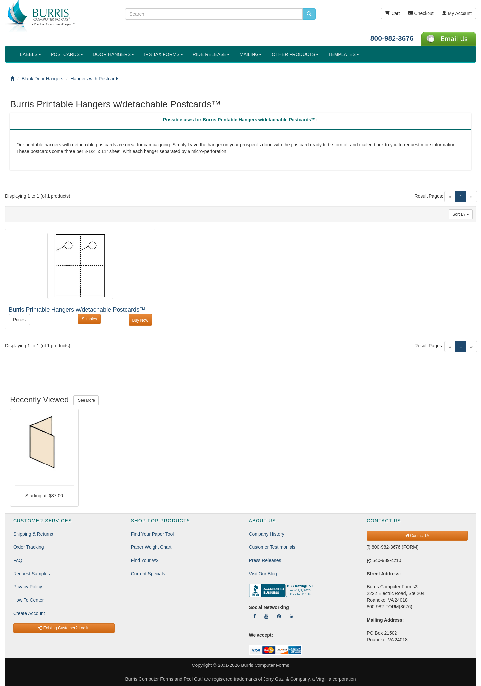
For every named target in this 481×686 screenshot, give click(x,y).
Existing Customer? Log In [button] (63, 628)
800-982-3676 (392, 38)
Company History (266, 534)
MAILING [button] (251, 54)
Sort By (460, 214)
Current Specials (148, 573)
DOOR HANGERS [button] (113, 54)
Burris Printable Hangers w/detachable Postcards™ (77, 309)
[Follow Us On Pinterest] (279, 616)
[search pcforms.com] (309, 14)
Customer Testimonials (272, 547)
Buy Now (140, 320)
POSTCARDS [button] (67, 54)
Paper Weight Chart (151, 547)
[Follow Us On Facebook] (254, 616)
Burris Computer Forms (265, 665)
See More (86, 400)
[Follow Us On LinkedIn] (291, 616)
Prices (19, 319)
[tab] (240, 121)
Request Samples (31, 573)
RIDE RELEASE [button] (211, 54)
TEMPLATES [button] (343, 54)
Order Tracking (28, 547)
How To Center (28, 600)
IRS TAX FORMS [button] (163, 54)
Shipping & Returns (33, 534)
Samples (89, 319)
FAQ (17, 560)
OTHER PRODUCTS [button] (295, 54)
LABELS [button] (30, 54)
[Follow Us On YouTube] (266, 616)
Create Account (29, 613)
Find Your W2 (145, 560)
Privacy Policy (27, 586)
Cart (392, 13)
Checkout (421, 13)
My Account (457, 13)
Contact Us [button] (417, 535)
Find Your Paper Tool (152, 534)
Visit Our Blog (263, 573)
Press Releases (265, 560)
